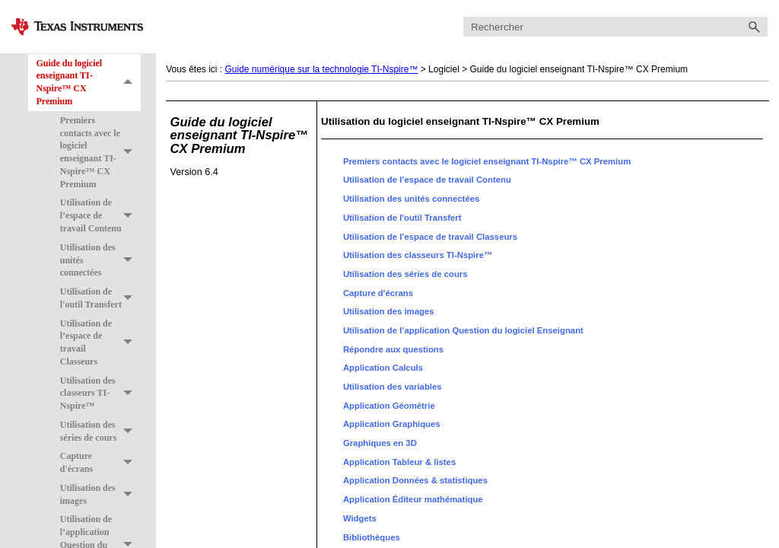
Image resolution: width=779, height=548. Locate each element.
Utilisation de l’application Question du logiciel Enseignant (463, 330)
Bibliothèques (371, 537)
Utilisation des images (100, 495)
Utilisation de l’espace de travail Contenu (100, 216)
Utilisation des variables (392, 386)
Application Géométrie (389, 405)
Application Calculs (383, 367)
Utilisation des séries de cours (100, 432)
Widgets (360, 518)
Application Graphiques (391, 424)
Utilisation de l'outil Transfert (100, 298)
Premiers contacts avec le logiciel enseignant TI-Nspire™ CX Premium (100, 152)
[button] (754, 27)
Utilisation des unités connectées (100, 260)
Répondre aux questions (393, 349)
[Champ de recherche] (615, 27)
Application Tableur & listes (399, 462)
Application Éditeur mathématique (413, 499)
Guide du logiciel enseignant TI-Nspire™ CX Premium (89, 82)
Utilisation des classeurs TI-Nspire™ (100, 393)
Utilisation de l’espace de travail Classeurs (100, 342)
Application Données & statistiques (415, 480)
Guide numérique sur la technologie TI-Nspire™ (321, 69)
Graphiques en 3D (380, 443)
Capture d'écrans (100, 464)
